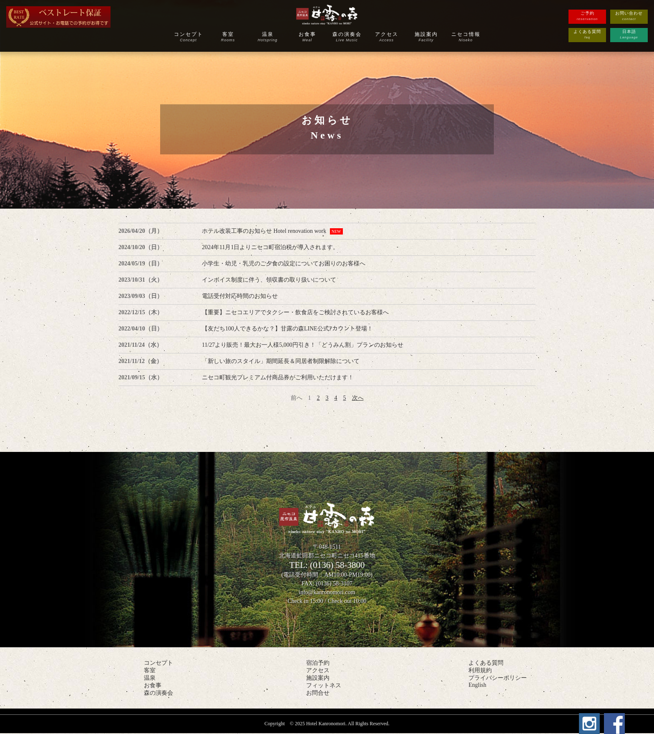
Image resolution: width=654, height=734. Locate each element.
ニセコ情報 (465, 36)
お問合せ (318, 693)
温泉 (267, 36)
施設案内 (426, 36)
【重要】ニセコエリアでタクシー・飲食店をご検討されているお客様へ (295, 312)
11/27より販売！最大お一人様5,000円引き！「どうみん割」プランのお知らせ (302, 345)
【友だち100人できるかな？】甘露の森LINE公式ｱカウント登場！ (287, 328)
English (477, 685)
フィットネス (323, 685)
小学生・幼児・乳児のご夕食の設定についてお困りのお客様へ (283, 263)
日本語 (629, 34)
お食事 (307, 36)
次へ (358, 398)
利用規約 (480, 670)
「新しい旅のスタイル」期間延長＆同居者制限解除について (281, 361)
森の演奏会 (347, 36)
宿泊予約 (318, 663)
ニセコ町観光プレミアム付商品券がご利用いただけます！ (278, 377)
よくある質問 (587, 34)
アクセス (386, 36)
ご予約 (587, 16)
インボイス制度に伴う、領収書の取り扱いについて (269, 280)
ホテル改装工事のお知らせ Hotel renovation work (264, 231)
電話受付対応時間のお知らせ (240, 296)
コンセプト (188, 36)
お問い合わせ (629, 16)
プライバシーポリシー (497, 678)
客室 (228, 36)
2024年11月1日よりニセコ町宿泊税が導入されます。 (270, 247)
